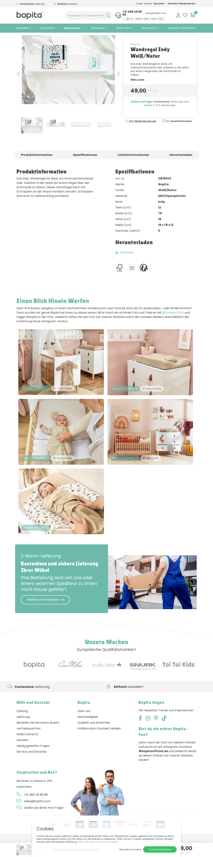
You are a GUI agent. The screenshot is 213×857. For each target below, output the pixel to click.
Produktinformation (36, 164)
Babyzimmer (72, 28)
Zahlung (22, 728)
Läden (139, 3)
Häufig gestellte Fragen (33, 763)
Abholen (23, 757)
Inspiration (24, 804)
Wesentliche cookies (130, 849)
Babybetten (23, 28)
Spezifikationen (85, 164)
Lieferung (23, 734)
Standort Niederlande (182, 3)
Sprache (160, 3)
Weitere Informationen (45, 617)
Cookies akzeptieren (160, 849)
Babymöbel (46, 28)
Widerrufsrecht (27, 751)
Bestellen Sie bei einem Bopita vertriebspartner (38, 743)
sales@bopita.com (155, 13)
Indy (48, 37)
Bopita (135, 54)
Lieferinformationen (133, 164)
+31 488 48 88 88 (132, 13)
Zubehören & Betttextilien (181, 28)
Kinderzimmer (149, 28)
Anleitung (124, 262)
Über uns (84, 728)
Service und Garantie (31, 769)
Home (20, 37)
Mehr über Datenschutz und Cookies (98, 841)
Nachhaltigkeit (88, 734)
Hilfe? (142, 130)
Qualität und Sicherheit (94, 740)
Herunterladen (180, 164)
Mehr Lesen (137, 89)
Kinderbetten (98, 28)
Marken (148, 3)
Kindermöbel (123, 28)
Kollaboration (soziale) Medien (99, 746)
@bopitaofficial (173, 322)
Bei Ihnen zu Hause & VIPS (34, 798)
